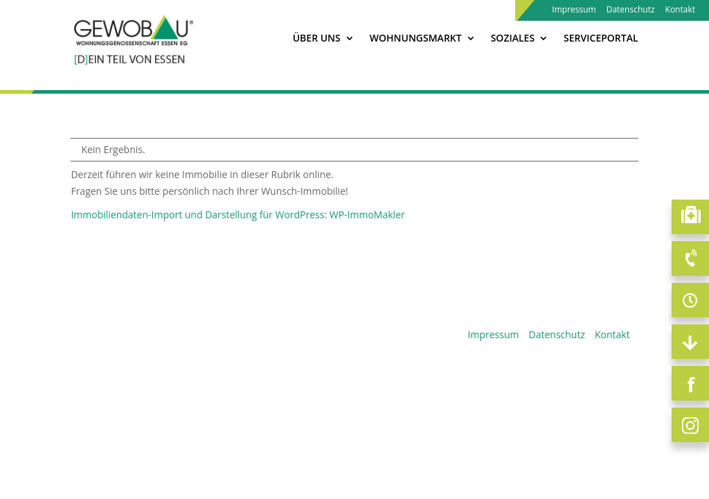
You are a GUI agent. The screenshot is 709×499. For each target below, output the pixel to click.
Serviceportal (601, 38)
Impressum (573, 10)
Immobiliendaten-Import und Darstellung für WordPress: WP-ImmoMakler (237, 214)
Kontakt (680, 10)
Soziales (513, 38)
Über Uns (317, 38)
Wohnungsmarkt (416, 38)
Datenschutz (631, 10)
